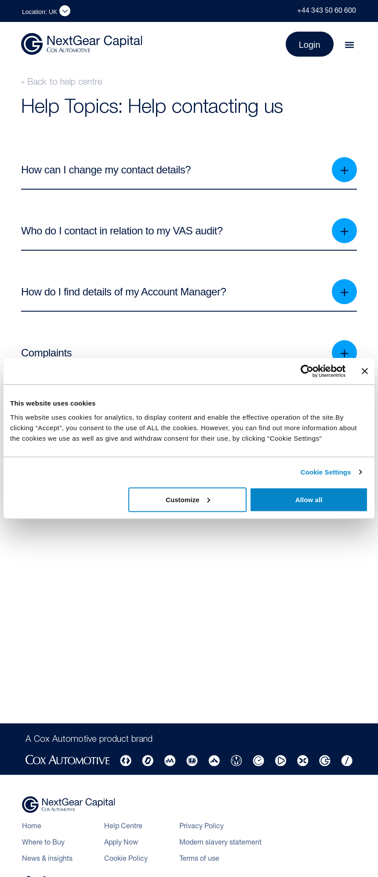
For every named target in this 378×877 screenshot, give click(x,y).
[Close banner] (365, 371)
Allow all (309, 499)
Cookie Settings (326, 472)
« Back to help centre (61, 83)
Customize (188, 499)
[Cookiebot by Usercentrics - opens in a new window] (307, 371)
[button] (349, 45)
